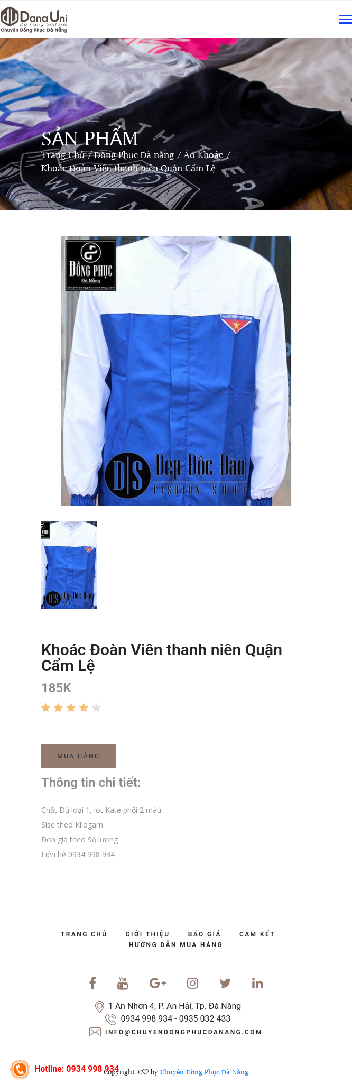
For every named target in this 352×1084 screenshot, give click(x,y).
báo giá (204, 934)
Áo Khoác (203, 155)
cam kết (257, 934)
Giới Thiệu (148, 934)
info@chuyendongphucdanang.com (184, 1032)
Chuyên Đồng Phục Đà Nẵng (204, 1072)
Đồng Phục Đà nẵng (134, 155)
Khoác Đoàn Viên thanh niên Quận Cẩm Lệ (128, 168)
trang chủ (84, 934)
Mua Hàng (78, 756)
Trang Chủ (63, 155)
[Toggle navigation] (345, 20)
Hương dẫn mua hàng (176, 945)
